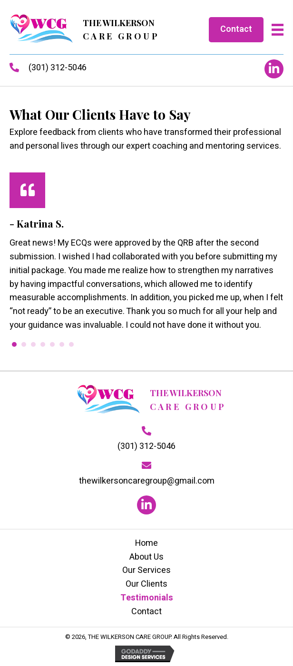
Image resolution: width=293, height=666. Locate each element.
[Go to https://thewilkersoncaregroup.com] (84, 29)
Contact (146, 611)
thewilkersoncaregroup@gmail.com (147, 481)
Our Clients (146, 584)
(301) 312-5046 (58, 67)
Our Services (146, 570)
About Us (146, 557)
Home (146, 543)
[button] (273, 68)
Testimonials (146, 597)
